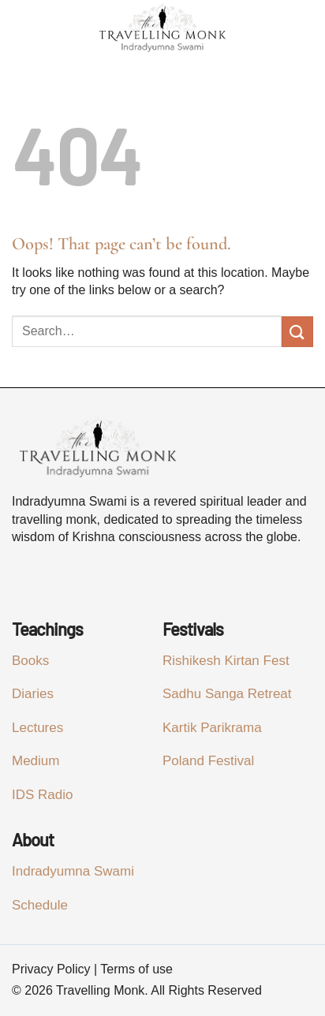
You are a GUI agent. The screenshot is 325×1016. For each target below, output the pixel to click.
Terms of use (136, 969)
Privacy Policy (51, 969)
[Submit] (297, 331)
